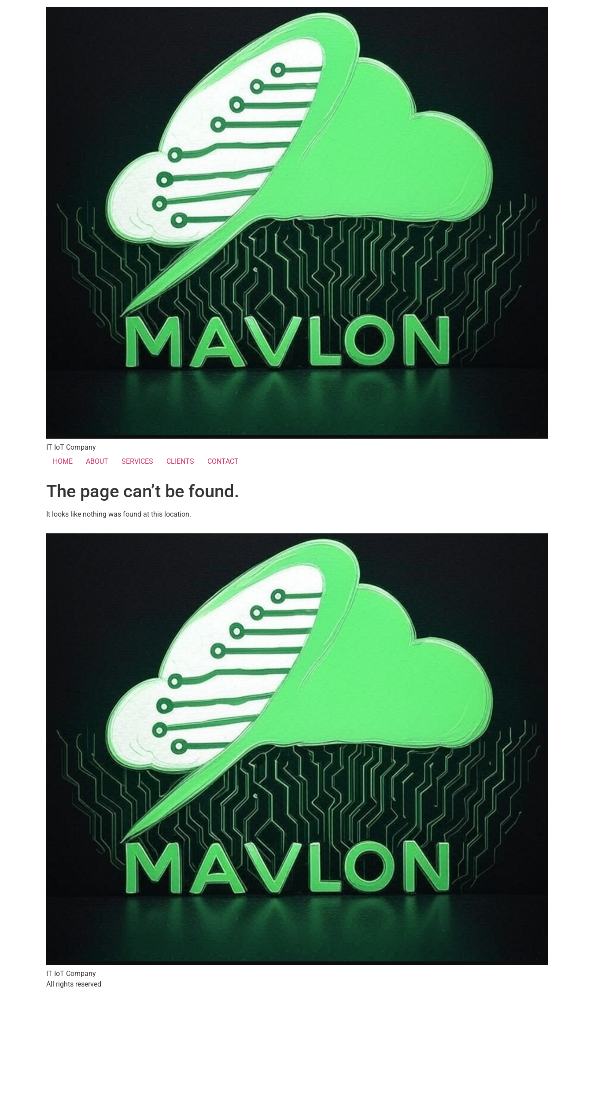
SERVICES (137, 461)
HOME (63, 461)
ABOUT (97, 461)
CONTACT (223, 461)
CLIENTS (180, 461)
